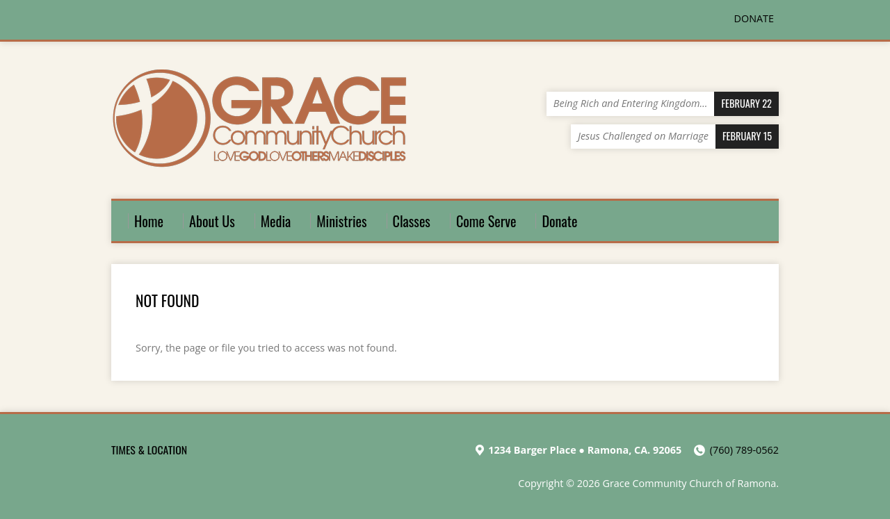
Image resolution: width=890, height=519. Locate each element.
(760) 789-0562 (744, 449)
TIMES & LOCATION (149, 449)
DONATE (754, 18)
